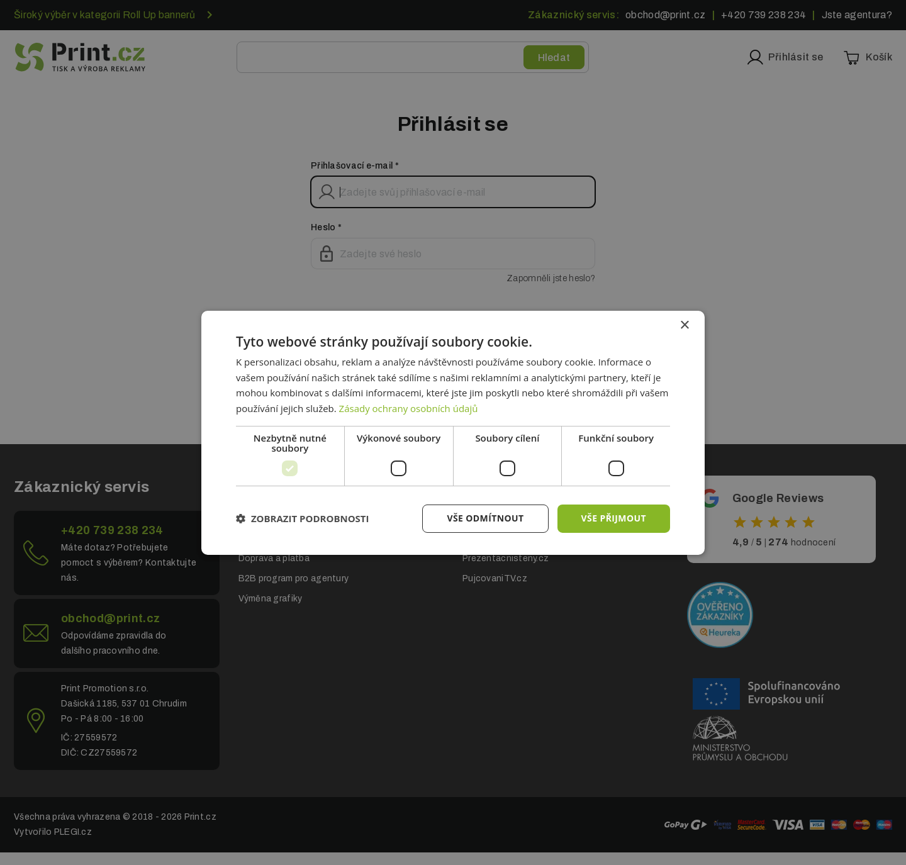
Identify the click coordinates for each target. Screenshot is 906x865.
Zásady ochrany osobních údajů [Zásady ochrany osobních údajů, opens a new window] (408, 408)
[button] (302, 518)
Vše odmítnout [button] (485, 518)
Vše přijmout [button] (613, 518)
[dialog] (453, 432)
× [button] (684, 325)
